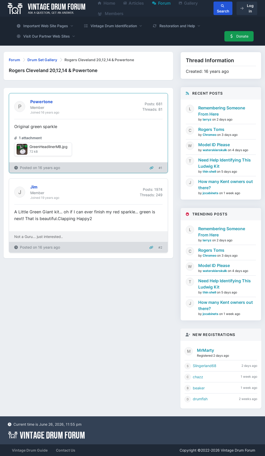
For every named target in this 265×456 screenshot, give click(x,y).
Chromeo (210, 135)
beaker (199, 388)
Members (110, 13)
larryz (207, 119)
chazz (198, 377)
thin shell (210, 171)
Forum (14, 60)
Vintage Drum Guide (30, 450)
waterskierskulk (215, 150)
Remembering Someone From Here (221, 111)
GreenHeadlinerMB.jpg (49, 146)
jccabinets (211, 193)
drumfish (200, 399)
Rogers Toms (211, 129)
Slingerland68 (204, 365)
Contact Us (65, 450)
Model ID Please (214, 144)
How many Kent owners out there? (225, 184)
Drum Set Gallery (42, 60)
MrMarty (205, 350)
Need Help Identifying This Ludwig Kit (224, 163)
